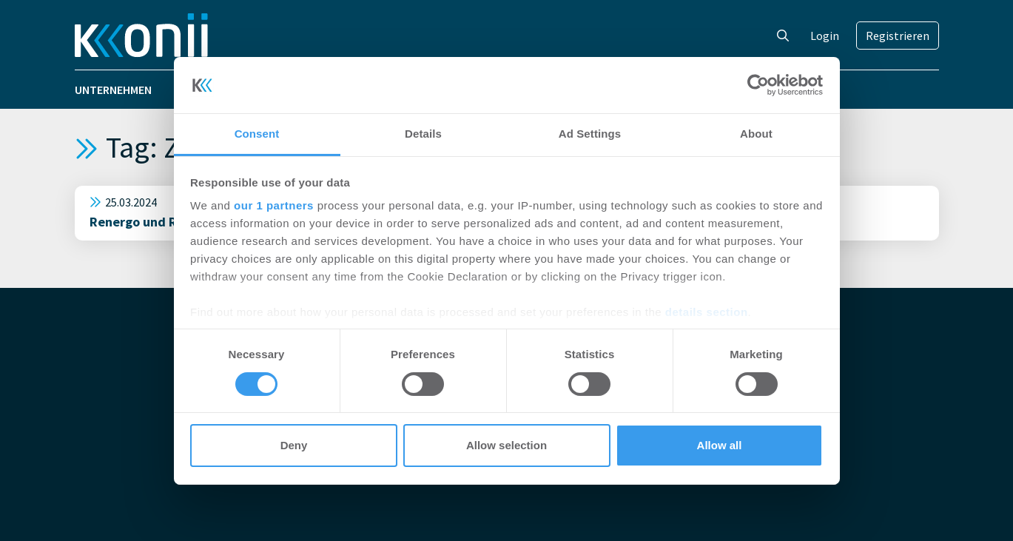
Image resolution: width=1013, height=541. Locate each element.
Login (824, 35)
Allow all (719, 445)
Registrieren (897, 35)
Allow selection (506, 445)
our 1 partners (274, 205)
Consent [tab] (257, 133)
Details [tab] (423, 133)
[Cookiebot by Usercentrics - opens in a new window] (758, 85)
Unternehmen (113, 89)
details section (706, 312)
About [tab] (756, 133)
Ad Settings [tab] (590, 133)
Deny (294, 445)
